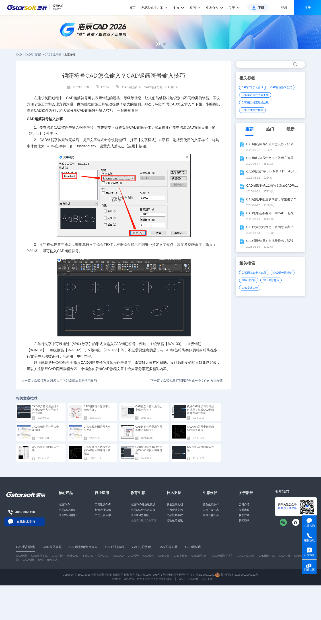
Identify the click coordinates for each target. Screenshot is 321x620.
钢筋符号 (162, 104)
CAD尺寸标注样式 (252, 110)
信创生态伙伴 (211, 504)
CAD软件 (61, 127)
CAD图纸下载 (266, 555)
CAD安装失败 (250, 287)
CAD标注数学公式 (281, 87)
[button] (157, 44)
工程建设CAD (103, 504)
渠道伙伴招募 (211, 515)
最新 (290, 129)
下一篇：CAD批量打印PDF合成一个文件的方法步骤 (186, 380)
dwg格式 (52, 559)
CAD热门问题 (33, 54)
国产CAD (102, 555)
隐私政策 (129, 579)
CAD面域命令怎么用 (254, 272)
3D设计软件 (249, 280)
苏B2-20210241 (205, 574)
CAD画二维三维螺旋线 (255, 102)
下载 (261, 7)
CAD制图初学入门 (223, 555)
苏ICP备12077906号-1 (149, 574)
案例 (194, 8)
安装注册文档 (175, 504)
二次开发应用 (103, 515)
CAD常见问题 (53, 54)
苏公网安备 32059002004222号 (236, 574)
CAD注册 (284, 555)
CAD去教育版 (271, 280)
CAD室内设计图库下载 (255, 95)
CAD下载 (207, 579)
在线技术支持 (25, 521)
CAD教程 (109, 369)
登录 (284, 7)
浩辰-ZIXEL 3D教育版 (143, 520)
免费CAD (72, 555)
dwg (40, 559)
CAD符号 (171, 87)
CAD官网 (55, 369)
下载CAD (87, 555)
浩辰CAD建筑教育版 (143, 504)
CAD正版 (57, 555)
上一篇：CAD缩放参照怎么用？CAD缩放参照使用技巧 (59, 380)
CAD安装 (194, 127)
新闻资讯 (244, 520)
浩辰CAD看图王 (68, 515)
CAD (19, 54)
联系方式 (244, 515)
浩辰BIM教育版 (140, 515)
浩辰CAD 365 (67, 509)
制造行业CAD (103, 509)
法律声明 (116, 579)
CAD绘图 (28, 559)
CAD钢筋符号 (131, 87)
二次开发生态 (211, 509)
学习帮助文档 (175, 509)
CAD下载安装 (246, 555)
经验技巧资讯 (175, 520)
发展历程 (244, 509)
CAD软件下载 (39, 555)
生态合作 (214, 8)
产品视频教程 (175, 515)
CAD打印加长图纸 (252, 87)
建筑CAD (118, 555)
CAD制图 (21, 555)
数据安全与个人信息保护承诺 (154, 579)
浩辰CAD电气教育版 (143, 509)
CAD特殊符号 (153, 87)
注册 (308, 7)
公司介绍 (244, 504)
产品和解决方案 (154, 8)
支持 (178, 8)
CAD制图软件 (199, 555)
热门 (270, 129)
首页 (132, 8)
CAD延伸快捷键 (282, 272)
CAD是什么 (180, 555)
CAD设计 (133, 555)
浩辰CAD (64, 504)
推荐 (249, 129)
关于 (234, 8)
